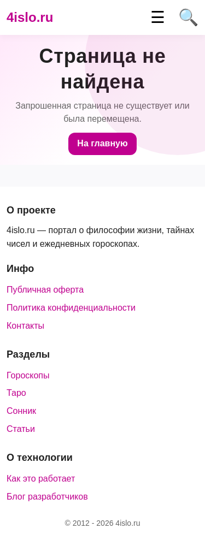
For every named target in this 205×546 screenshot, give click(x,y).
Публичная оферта (45, 289)
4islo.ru (30, 17)
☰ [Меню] (157, 17)
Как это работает (41, 478)
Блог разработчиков (47, 496)
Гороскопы (28, 375)
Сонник (21, 411)
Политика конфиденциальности (71, 307)
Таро (16, 392)
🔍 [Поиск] (188, 17)
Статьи (21, 429)
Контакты (25, 325)
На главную (102, 143)
